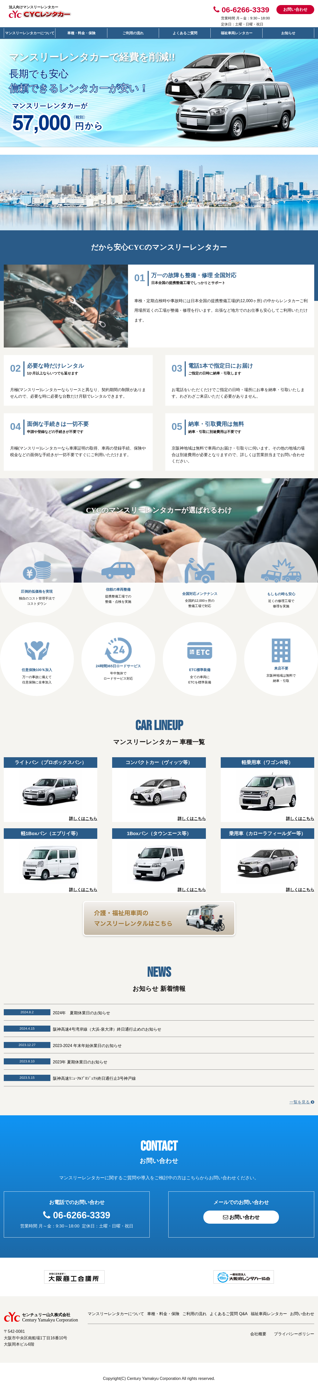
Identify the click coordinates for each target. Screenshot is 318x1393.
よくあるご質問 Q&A (228, 1312)
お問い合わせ (295, 9)
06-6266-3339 (81, 1214)
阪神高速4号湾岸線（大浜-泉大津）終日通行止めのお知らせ (107, 1028)
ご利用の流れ (133, 33)
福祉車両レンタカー (236, 33)
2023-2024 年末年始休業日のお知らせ (87, 1044)
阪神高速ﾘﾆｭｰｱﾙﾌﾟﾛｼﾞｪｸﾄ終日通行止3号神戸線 (94, 1077)
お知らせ (288, 33)
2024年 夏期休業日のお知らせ (81, 1011)
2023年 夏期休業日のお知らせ (80, 1061)
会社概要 (258, 1333)
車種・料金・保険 (81, 33)
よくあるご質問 (185, 33)
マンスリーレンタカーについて (29, 33)
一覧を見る (302, 1100)
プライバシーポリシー (294, 1333)
